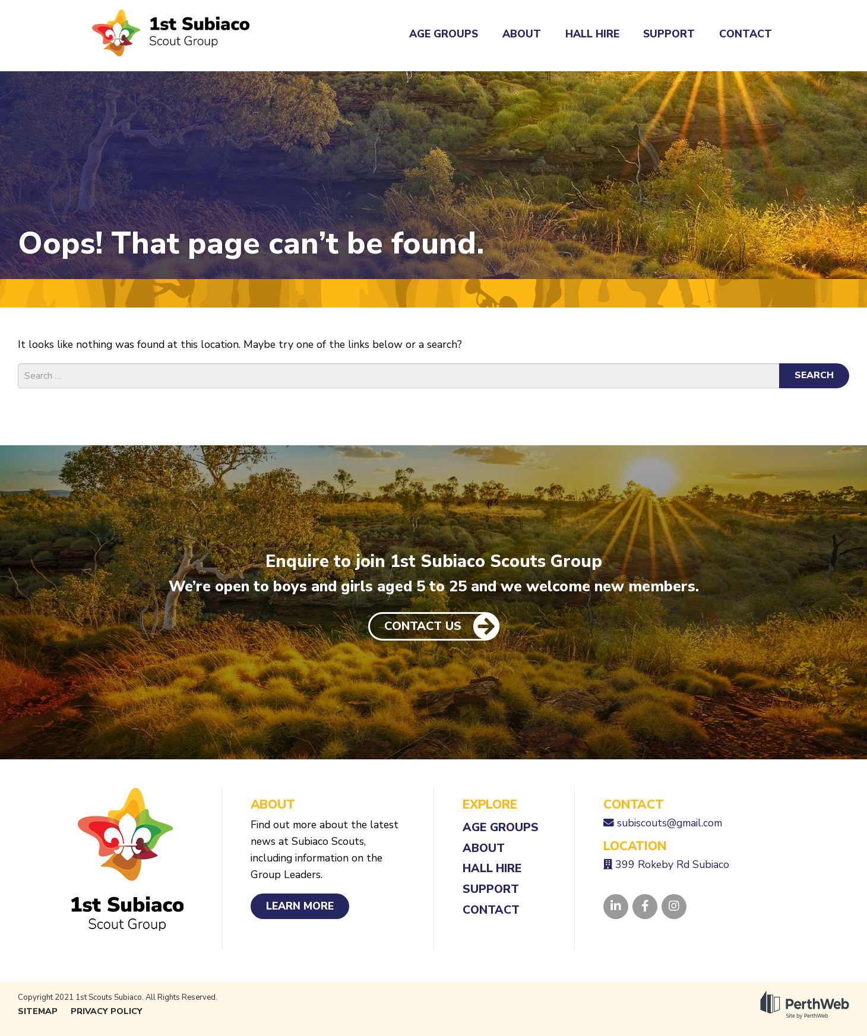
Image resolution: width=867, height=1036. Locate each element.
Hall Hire (592, 34)
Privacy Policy (107, 1011)
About (521, 34)
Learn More (300, 906)
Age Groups (443, 34)
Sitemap (38, 1011)
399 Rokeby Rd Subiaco (672, 864)
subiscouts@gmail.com (669, 823)
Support (669, 34)
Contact (745, 34)
